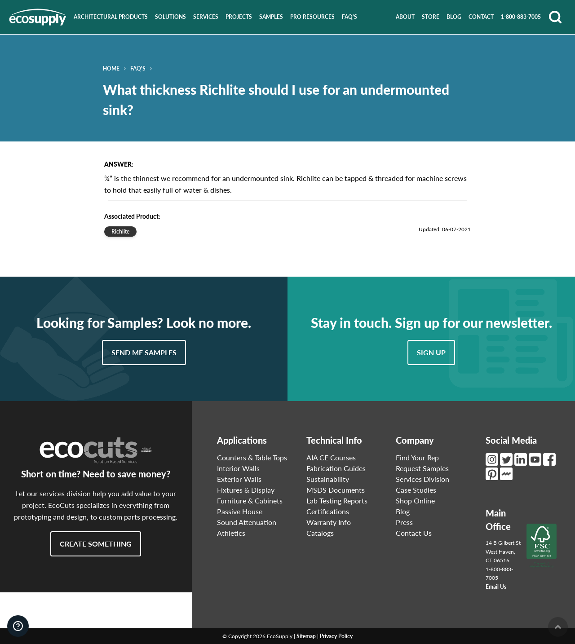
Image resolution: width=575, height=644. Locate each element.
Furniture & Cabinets (250, 500)
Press (404, 522)
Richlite (120, 231)
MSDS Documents (335, 489)
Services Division (422, 479)
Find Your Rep (417, 457)
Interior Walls (238, 468)
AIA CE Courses (331, 457)
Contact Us (414, 533)
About (405, 16)
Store (430, 16)
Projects (239, 16)
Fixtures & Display (245, 489)
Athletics (231, 533)
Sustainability (327, 479)
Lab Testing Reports (336, 500)
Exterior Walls (239, 479)
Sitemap (306, 636)
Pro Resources (312, 16)
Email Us (496, 586)
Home (111, 68)
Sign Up (431, 352)
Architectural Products (111, 16)
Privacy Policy (336, 636)
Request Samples (422, 468)
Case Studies (416, 489)
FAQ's (349, 16)
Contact (481, 16)
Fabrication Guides (336, 468)
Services (205, 16)
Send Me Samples (144, 352)
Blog (454, 16)
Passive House (239, 511)
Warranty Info (328, 522)
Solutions (170, 16)
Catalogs (320, 533)
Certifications (327, 511)
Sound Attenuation (246, 522)
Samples (271, 16)
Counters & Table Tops (252, 457)
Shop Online (415, 500)
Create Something (96, 543)
